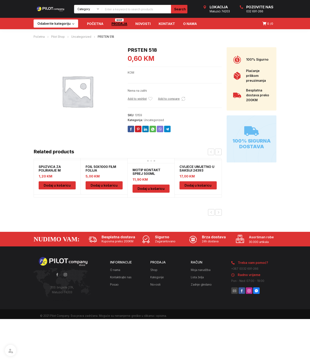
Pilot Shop (58, 36)
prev (211, 152)
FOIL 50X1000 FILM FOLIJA (101, 168)
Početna (39, 36)
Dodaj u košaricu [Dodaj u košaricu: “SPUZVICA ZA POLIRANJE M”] (57, 185)
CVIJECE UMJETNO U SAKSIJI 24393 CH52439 (196, 170)
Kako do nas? (62, 300)
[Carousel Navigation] (215, 152)
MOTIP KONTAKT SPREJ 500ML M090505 (146, 173)
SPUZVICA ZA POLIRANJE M (50, 168)
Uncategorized (81, 36)
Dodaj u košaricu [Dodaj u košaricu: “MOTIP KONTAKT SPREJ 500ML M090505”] (151, 189)
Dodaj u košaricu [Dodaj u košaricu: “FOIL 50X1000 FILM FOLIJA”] (104, 185)
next (218, 152)
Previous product (211, 212)
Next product (218, 212)
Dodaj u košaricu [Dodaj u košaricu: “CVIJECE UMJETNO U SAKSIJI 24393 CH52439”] (198, 185)
